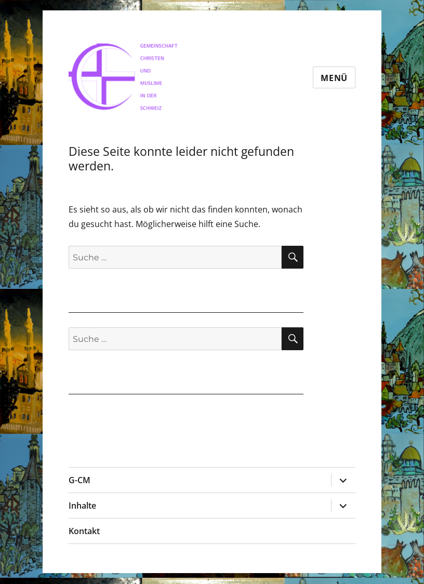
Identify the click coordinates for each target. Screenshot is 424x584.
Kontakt (84, 531)
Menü (334, 78)
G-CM (79, 480)
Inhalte (82, 505)
